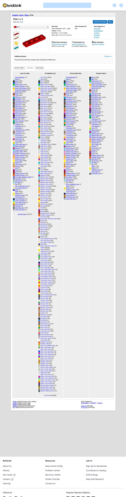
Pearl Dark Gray (20, 208)
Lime (16, 142)
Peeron (100, 403)
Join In (89, 461)
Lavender (18, 124)
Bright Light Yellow (20, 90)
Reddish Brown (19, 173)
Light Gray (18, 133)
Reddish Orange (20, 175)
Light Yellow (18, 140)
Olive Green (18, 164)
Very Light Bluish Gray (21, 186)
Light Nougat (19, 137)
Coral (16, 95)
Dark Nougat (19, 108)
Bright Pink (18, 92)
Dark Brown (18, 102)
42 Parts (96, 33)
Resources (50, 461)
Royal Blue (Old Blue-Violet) (23, 177)
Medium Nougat (20, 155)
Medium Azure (19, 150)
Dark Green (18, 106)
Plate (26, 15)
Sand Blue (18, 179)
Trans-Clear (18, 197)
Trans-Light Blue (20, 200)
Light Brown (18, 131)
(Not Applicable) (20, 77)
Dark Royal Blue (20, 117)
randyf (15, 403)
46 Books (97, 35)
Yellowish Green (20, 195)
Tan (16, 184)
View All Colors (22, 214)
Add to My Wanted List (78, 44)
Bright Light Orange (21, 88)
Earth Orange (70, 122)
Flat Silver (18, 206)
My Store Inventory (60, 42)
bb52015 (15, 406)
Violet (16, 189)
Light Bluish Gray (20, 130)
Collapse (108, 56)
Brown (17, 93)
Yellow (17, 193)
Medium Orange (20, 157)
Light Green (18, 135)
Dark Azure (18, 97)
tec (14, 407)
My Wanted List (79, 42)
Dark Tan (17, 119)
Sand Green (18, 180)
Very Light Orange (20, 188)
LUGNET (93, 403)
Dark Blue (18, 99)
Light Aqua (18, 126)
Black (16, 81)
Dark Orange (19, 110)
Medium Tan (18, 159)
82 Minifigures (98, 31)
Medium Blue (19, 151)
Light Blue (18, 128)
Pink (16, 168)
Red (16, 171)
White (17, 191)
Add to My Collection (98, 44)
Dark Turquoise (19, 121)
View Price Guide (100, 22)
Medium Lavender (20, 153)
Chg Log (84, 406)
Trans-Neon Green (20, 202)
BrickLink (7, 461)
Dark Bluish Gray (20, 101)
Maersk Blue (18, 146)
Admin (15, 401)
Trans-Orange (19, 204)
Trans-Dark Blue (20, 198)
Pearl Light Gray (20, 209)
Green (17, 122)
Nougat (17, 162)
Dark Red (18, 115)
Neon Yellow (18, 160)
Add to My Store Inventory (59, 44)
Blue (16, 82)
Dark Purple (18, 113)
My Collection (99, 42)
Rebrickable (85, 403)
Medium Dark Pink (71, 151)
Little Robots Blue (20, 144)
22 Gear (96, 37)
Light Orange (70, 137)
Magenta (17, 148)
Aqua (16, 79)
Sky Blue (17, 182)
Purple (17, 169)
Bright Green (19, 84)
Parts (21, 15)
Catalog (15, 15)
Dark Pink (18, 111)
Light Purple (18, 139)
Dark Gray (18, 104)
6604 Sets (97, 28)
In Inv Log (84, 407)
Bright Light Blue (20, 86)
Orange (17, 166)
